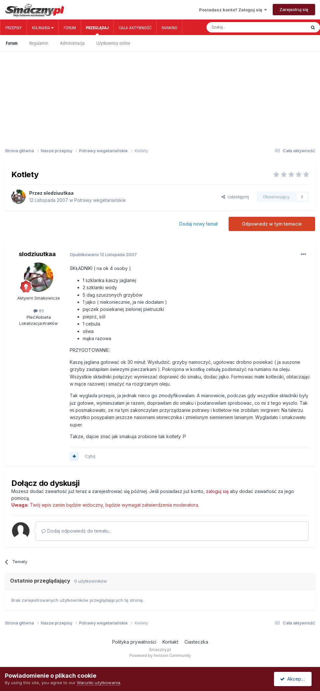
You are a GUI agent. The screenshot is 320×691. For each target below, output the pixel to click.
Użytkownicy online (113, 43)
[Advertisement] (160, 93)
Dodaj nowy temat (198, 224)
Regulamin (38, 43)
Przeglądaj (97, 30)
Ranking (169, 27)
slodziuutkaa (58, 193)
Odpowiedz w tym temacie (272, 224)
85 (38, 310)
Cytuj (90, 456)
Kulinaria (42, 27)
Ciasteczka (196, 642)
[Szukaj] (242, 27)
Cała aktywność (135, 27)
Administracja (72, 43)
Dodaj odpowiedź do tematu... (76, 531)
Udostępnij (235, 196)
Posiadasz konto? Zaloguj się (233, 9)
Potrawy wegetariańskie (100, 200)
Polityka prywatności (134, 642)
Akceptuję (294, 679)
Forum (70, 27)
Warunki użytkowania (98, 682)
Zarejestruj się (293, 9)
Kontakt (170, 642)
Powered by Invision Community (160, 655)
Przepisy (13, 27)
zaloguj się (217, 491)
